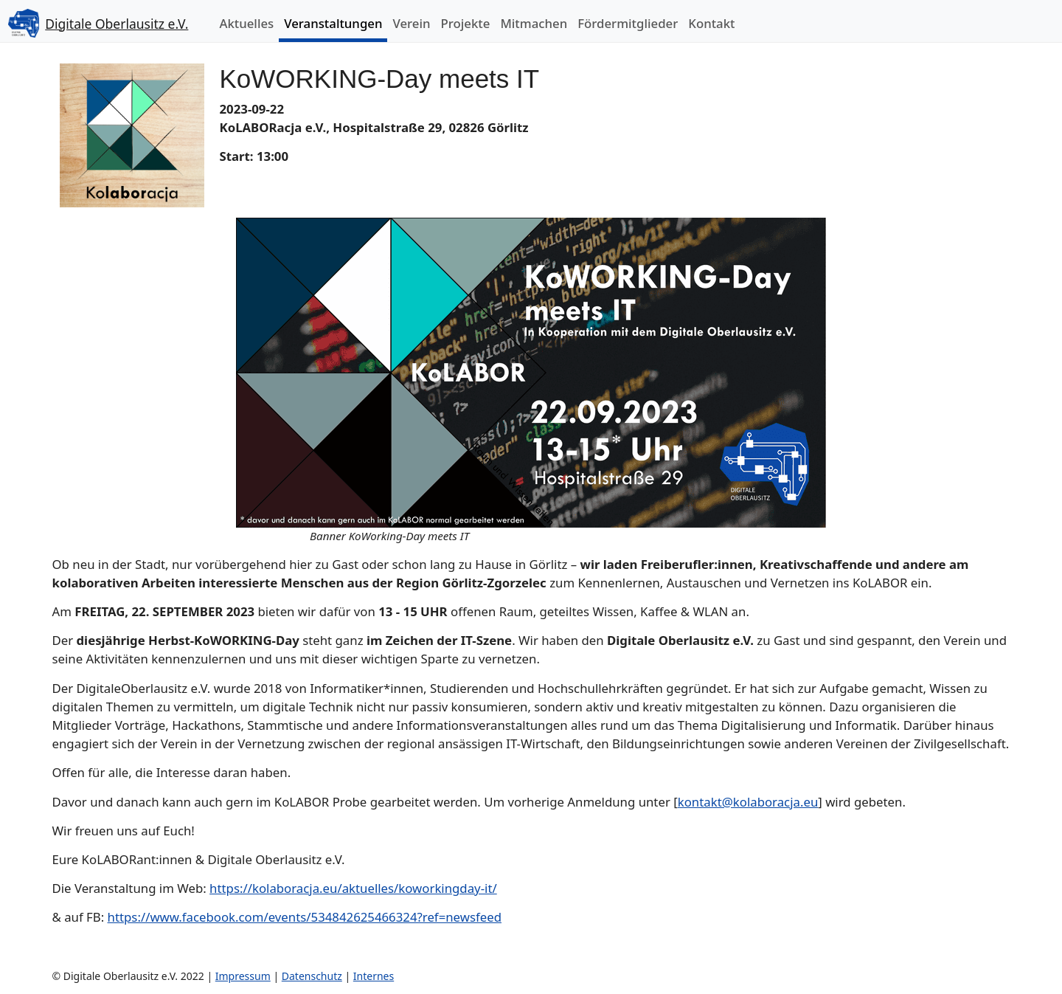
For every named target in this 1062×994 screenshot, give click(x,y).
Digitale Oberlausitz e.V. (116, 23)
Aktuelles (246, 23)
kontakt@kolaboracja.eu (748, 801)
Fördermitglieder (627, 23)
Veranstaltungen (333, 23)
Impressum (243, 976)
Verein (411, 23)
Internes (373, 976)
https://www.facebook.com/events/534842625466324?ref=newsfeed (305, 916)
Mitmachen (533, 23)
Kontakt (711, 23)
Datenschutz (312, 976)
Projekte (465, 23)
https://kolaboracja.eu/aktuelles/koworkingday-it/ (353, 888)
